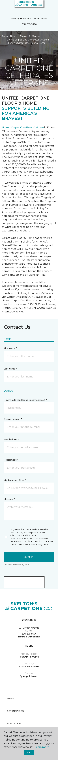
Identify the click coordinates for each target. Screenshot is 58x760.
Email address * (12, 439)
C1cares (36, 36)
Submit (28, 557)
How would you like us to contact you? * (25, 400)
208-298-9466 (29, 24)
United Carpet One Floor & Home (23, 127)
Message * (9, 499)
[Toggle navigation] (4, 6)
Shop (10, 698)
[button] (46, 6)
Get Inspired (15, 711)
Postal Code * (11, 460)
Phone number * (13, 419)
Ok (29, 752)
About (23, 36)
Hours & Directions (29, 636)
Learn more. (41, 747)
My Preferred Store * (15, 480)
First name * (10, 348)
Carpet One (8, 36)
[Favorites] (50, 6)
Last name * (10, 369)
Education (14, 723)
